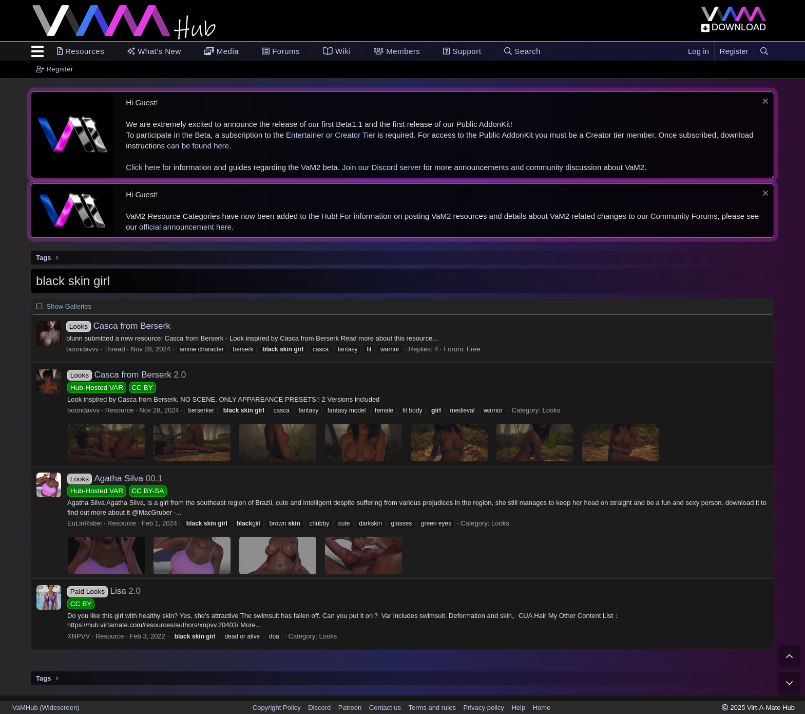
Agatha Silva (105, 478)
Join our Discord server (381, 167)
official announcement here (185, 226)
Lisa (96, 591)
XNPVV (78, 636)
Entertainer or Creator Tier (330, 134)
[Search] (764, 51)
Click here (143, 167)
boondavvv (82, 349)
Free (474, 349)
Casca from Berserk (118, 326)
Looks (552, 410)
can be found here (198, 145)
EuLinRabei (84, 523)
